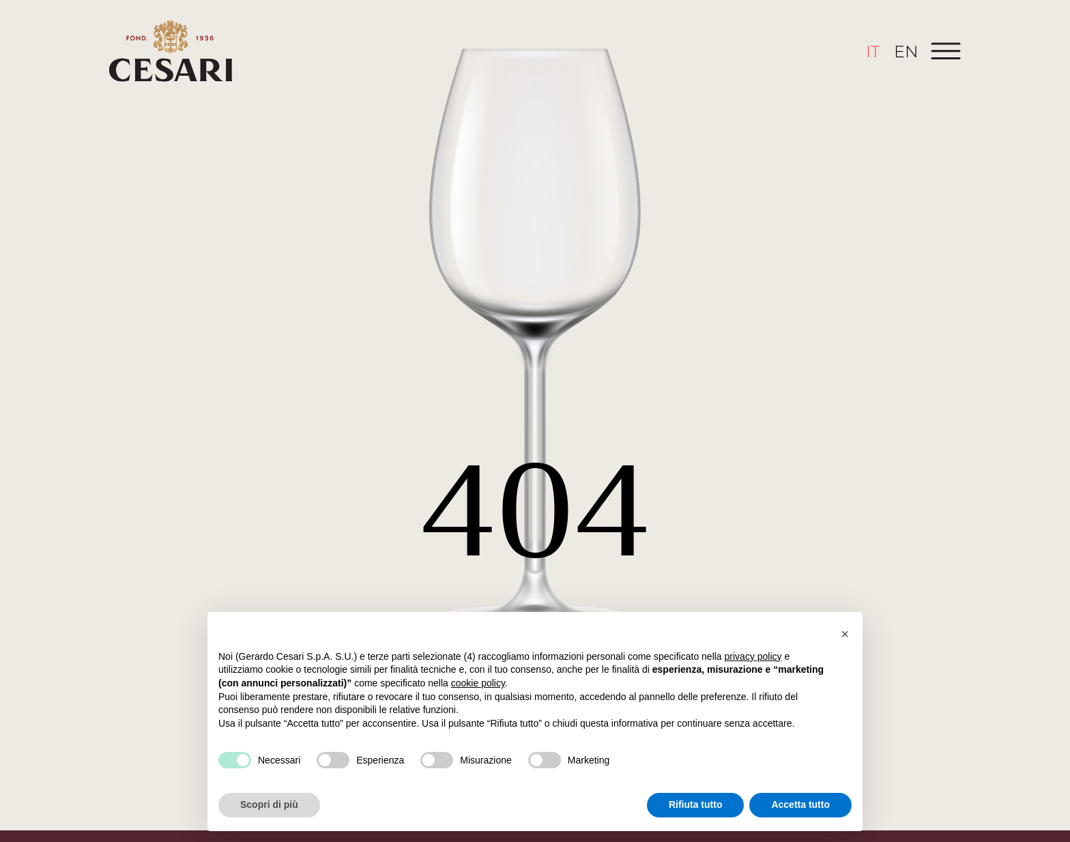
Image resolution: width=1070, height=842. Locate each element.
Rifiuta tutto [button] (696, 804)
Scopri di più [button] (269, 804)
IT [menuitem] (873, 51)
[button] (845, 634)
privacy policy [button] (753, 656)
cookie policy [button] (478, 683)
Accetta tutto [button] (800, 804)
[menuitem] (873, 51)
